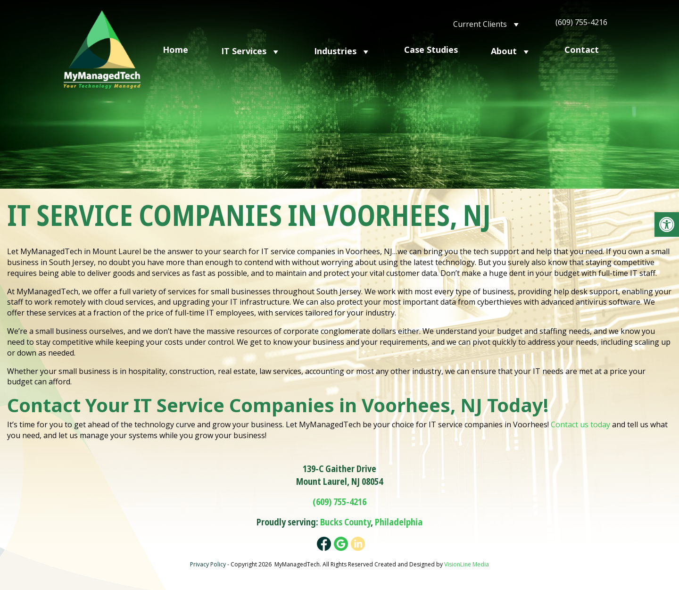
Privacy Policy (208, 564)
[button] (666, 224)
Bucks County (345, 522)
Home (175, 49)
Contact (581, 49)
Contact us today (580, 424)
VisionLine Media (466, 564)
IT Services (251, 50)
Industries (342, 50)
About (511, 50)
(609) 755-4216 (581, 22)
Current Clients (487, 23)
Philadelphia (398, 522)
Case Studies (431, 49)
